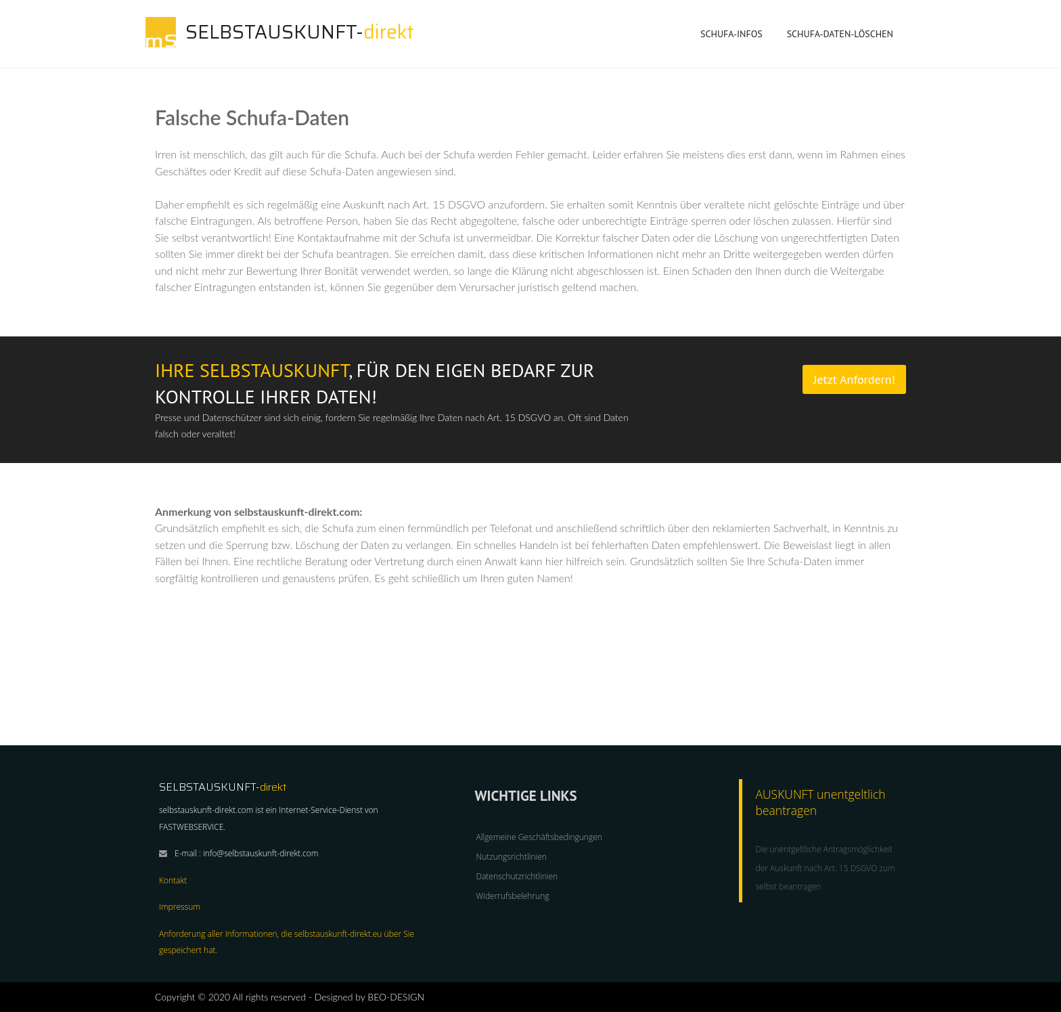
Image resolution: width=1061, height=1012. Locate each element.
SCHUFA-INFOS (731, 36)
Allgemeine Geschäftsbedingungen (539, 837)
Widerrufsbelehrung (512, 896)
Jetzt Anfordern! (854, 379)
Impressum (179, 906)
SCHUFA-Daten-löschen (840, 34)
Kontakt (173, 880)
